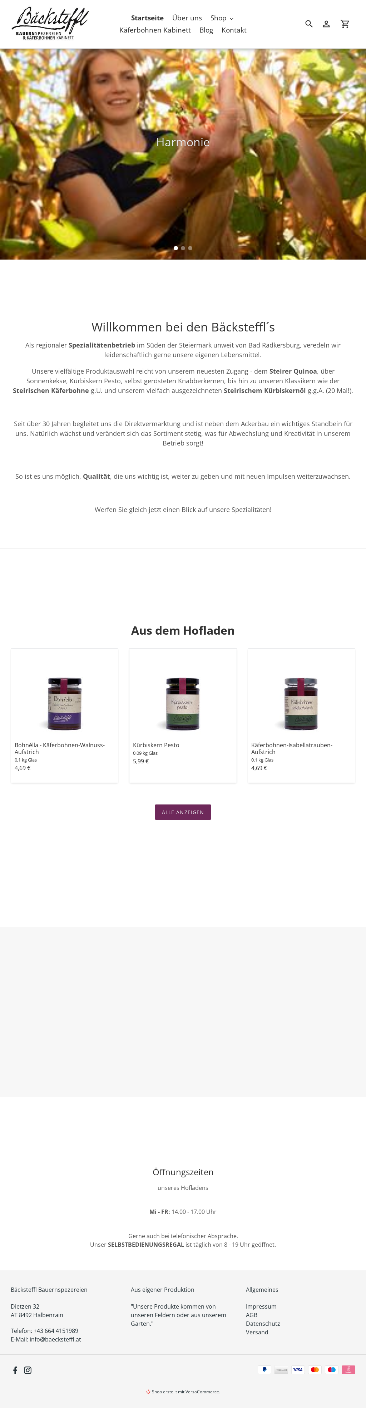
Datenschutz (263, 1324)
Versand (257, 1332)
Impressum (261, 1306)
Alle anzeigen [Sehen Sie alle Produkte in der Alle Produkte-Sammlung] (183, 812)
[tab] (176, 248)
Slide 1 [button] (176, 248)
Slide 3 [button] (190, 248)
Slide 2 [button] (183, 248)
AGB (251, 1315)
